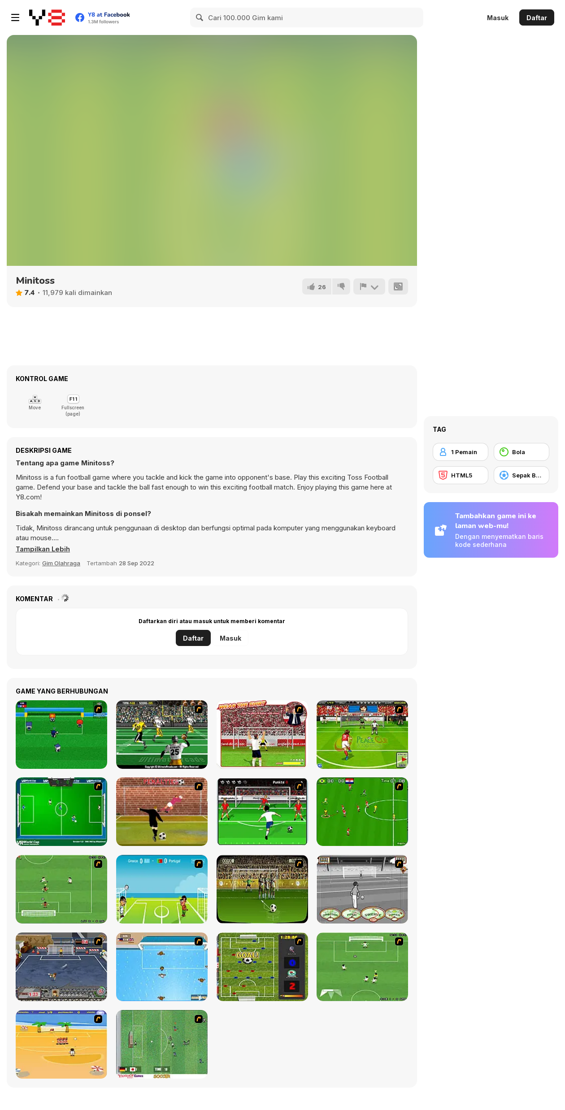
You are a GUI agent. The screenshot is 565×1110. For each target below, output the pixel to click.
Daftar (536, 18)
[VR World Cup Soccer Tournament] (61, 811)
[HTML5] (460, 475)
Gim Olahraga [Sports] (61, 563)
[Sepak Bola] (521, 475)
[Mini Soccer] (61, 734)
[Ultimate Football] (162, 734)
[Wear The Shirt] (262, 734)
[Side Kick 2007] (362, 811)
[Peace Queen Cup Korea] (362, 734)
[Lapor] (369, 286)
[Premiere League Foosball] (262, 966)
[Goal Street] (61, 966)
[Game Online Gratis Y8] (47, 17)
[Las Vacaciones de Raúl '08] (61, 1044)
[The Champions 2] (362, 966)
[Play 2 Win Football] (262, 889)
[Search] (200, 17)
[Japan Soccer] (162, 1044)
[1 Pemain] (460, 452)
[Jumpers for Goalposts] (162, 811)
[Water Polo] (162, 966)
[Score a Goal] (262, 811)
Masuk (497, 18)
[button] (43, 549)
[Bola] (521, 452)
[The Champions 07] (61, 889)
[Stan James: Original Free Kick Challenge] (362, 889)
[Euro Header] (162, 889)
